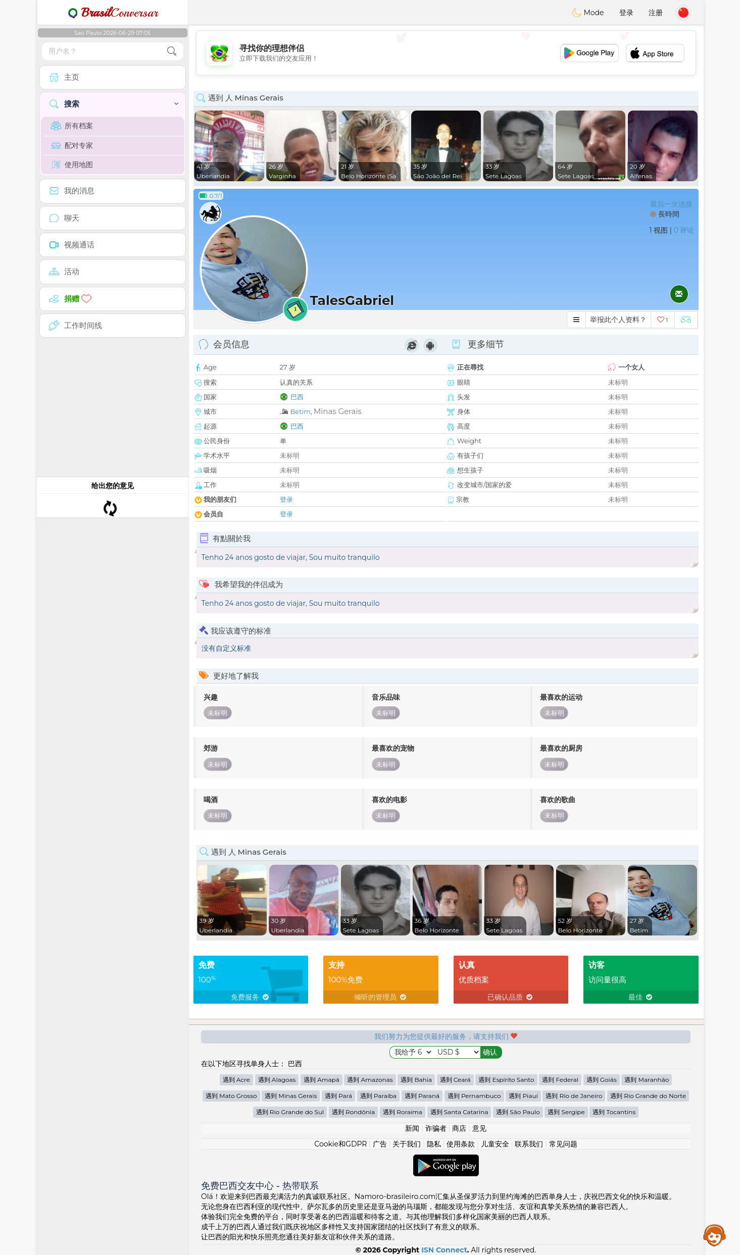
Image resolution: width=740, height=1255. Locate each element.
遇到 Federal (560, 1079)
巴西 (297, 397)
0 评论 (684, 230)
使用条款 (461, 1143)
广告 (380, 1143)
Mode (588, 13)
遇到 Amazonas (369, 1079)
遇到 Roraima (402, 1112)
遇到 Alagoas (277, 1079)
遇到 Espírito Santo (506, 1079)
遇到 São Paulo (518, 1112)
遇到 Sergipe (566, 1112)
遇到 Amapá (321, 1079)
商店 (459, 1128)
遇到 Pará (338, 1096)
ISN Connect (444, 1249)
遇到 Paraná (422, 1096)
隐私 (434, 1143)
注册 (656, 12)
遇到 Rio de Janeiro (574, 1096)
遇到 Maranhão (646, 1079)
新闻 (412, 1128)
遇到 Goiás (601, 1079)
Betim (300, 411)
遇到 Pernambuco (474, 1096)
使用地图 (72, 165)
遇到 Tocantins (614, 1112)
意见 (479, 1128)
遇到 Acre (236, 1079)
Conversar (113, 12)
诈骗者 (436, 1128)
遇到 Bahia (416, 1079)
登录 (626, 12)
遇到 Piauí (523, 1096)
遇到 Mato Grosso (231, 1096)
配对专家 (72, 145)
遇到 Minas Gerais (291, 1096)
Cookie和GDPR (340, 1143)
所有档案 (72, 126)
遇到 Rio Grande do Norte (648, 1096)
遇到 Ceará (455, 1079)
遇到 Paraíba (378, 1096)
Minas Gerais (338, 411)
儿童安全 (495, 1143)
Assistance (715, 1234)
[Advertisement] (446, 53)
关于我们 (406, 1143)
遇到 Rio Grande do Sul (290, 1112)
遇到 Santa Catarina (459, 1112)
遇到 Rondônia (353, 1112)
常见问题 (563, 1143)
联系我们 (529, 1143)
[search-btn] (171, 51)
